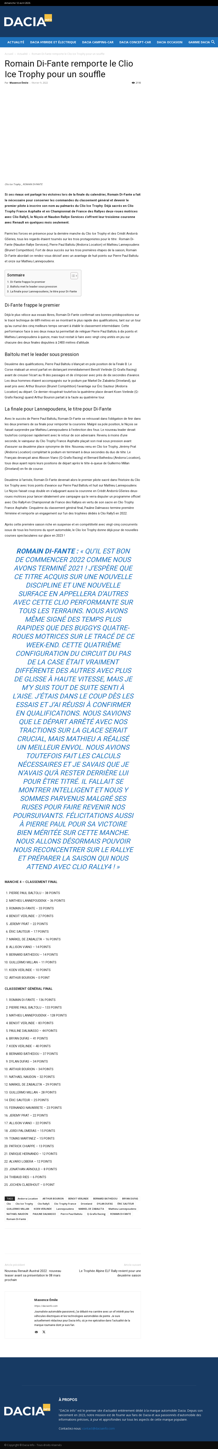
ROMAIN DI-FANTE (120, 1213)
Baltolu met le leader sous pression (33, 286)
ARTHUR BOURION (53, 1198)
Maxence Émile (19, 82)
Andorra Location (28, 1198)
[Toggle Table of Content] (72, 275)
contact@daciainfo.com (98, 1428)
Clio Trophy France (65, 1203)
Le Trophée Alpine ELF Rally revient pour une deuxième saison (110, 1273)
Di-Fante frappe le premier (27, 281)
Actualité (15, 42)
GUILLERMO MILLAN (18, 1208)
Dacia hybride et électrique (53, 42)
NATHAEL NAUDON (17, 1213)
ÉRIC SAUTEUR (126, 1203)
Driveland (86, 1203)
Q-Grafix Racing (96, 1213)
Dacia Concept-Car (135, 42)
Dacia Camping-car (97, 42)
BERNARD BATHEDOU (105, 1198)
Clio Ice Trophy (24, 1203)
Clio (9, 1203)
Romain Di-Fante (16, 1219)
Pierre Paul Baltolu (71, 1213)
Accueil (9, 54)
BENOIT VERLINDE (78, 1198)
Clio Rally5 (43, 1203)
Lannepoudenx (65, 1208)
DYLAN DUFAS (105, 1203)
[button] (213, 43)
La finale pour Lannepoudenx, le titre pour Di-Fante (43, 291)
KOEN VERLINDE (43, 1208)
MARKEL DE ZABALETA (91, 1208)
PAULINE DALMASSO (44, 1213)
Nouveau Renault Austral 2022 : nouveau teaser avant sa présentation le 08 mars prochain (33, 1275)
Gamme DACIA (199, 42)
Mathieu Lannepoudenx (122, 1208)
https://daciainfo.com (45, 1306)
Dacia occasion (169, 42)
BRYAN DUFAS (130, 1198)
